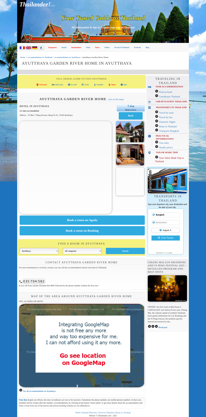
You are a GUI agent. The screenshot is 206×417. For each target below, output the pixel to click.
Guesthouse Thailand (169, 96)
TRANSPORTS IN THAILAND (171, 107)
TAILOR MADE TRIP (167, 152)
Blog (147, 47)
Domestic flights (167, 122)
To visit (72, 84)
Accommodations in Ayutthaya (67, 57)
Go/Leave (41, 84)
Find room (57, 84)
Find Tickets (165, 238)
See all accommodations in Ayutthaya (39, 391)
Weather (98, 84)
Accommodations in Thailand (39, 57)
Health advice (166, 147)
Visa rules (164, 143)
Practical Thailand (121, 47)
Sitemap (127, 412)
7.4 (129, 106)
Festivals (137, 47)
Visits (88, 47)
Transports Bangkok (169, 131)
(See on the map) (116, 99)
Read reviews (130, 110)
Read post (163, 327)
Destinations (76, 47)
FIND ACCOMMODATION (169, 87)
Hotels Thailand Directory (86, 412)
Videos (107, 47)
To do (85, 84)
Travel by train (166, 112)
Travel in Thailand (106, 412)
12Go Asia (165, 253)
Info (123, 84)
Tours (97, 47)
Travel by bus (166, 117)
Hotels (64, 47)
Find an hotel (165, 92)
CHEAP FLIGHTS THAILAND (171, 101)
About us (119, 412)
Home (22, 57)
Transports (52, 47)
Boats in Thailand (168, 126)
